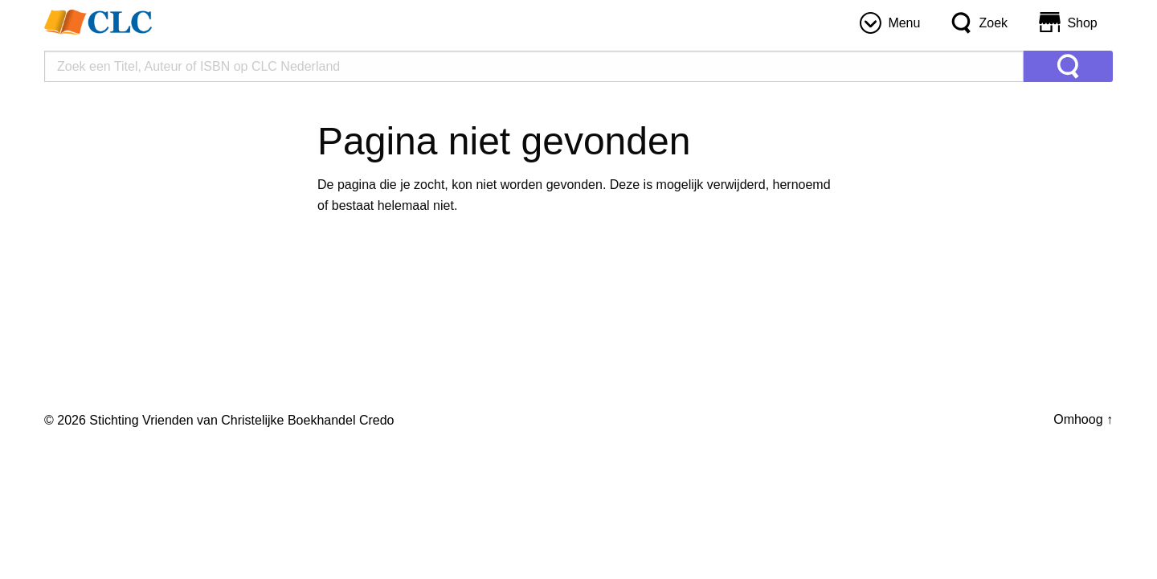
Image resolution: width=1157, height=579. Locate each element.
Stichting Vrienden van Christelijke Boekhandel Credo (241, 420)
